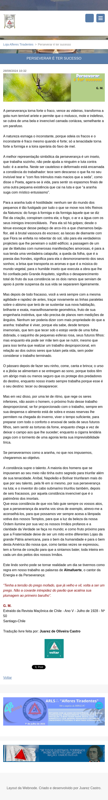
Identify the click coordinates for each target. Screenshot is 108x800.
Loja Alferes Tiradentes (18, 44)
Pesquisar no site (89, 18)
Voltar (7, 677)
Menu (100, 18)
